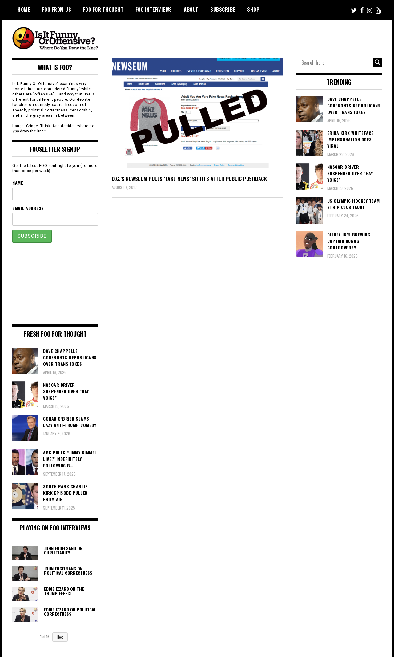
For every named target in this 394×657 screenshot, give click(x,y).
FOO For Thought (103, 9)
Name (17, 182)
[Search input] (336, 62)
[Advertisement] (267, 37)
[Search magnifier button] (377, 62)
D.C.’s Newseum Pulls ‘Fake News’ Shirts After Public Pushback (189, 179)
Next (60, 637)
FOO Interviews (153, 9)
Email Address (28, 208)
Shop (253, 9)
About (191, 9)
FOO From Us (56, 9)
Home (24, 9)
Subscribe (222, 9)
